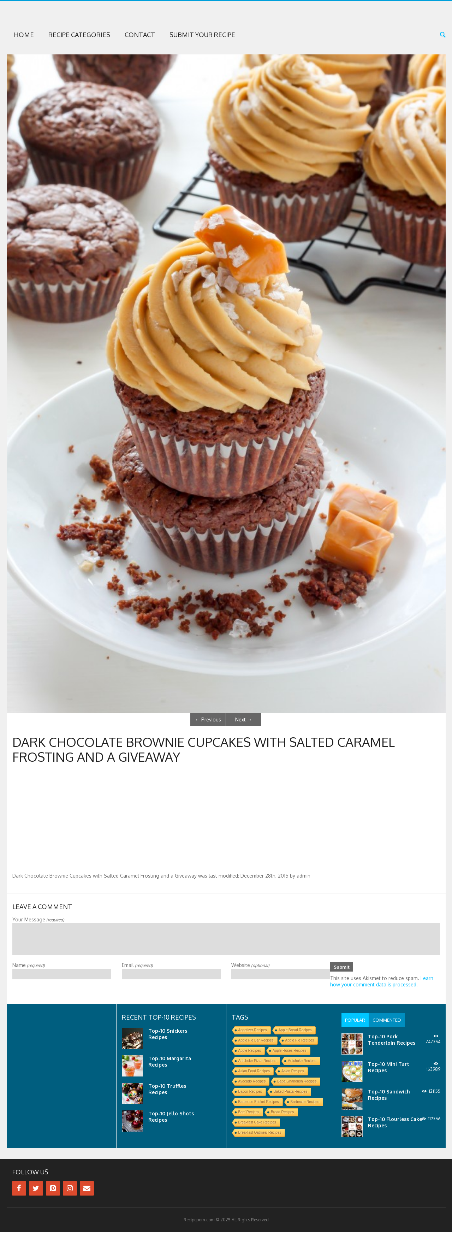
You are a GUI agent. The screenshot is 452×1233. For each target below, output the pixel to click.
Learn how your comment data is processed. (381, 982)
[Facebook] (19, 1189)
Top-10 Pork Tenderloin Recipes (391, 1040)
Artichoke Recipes (302, 1062)
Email (137, 965)
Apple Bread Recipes (295, 1031)
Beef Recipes (248, 1113)
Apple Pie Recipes (299, 1041)
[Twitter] (36, 1189)
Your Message (38, 919)
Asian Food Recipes (254, 1072)
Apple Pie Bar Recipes (256, 1041)
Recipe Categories (79, 35)
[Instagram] (70, 1189)
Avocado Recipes (252, 1082)
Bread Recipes (282, 1113)
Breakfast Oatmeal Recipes (259, 1133)
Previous (208, 719)
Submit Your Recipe (202, 35)
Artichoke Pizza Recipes (257, 1062)
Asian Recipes (292, 1072)
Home (24, 35)
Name (28, 965)
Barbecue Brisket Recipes (258, 1103)
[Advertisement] (226, 819)
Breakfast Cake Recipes (257, 1123)
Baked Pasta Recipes (291, 1093)
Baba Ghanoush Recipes (296, 1082)
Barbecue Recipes (305, 1103)
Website (250, 965)
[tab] (356, 1021)
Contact (140, 35)
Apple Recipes (249, 1052)
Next (243, 719)
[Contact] (87, 1189)
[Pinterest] (53, 1189)
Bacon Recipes (250, 1093)
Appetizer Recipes (252, 1031)
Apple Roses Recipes (290, 1052)
